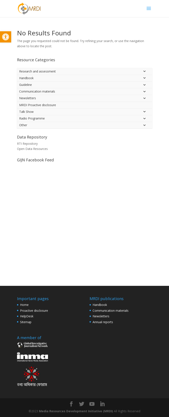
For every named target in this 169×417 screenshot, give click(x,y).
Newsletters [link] (101, 316)
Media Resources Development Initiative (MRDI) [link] (76, 411)
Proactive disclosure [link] (34, 310)
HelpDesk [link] (26, 316)
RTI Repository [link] (27, 144)
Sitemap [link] (25, 322)
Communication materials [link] (111, 310)
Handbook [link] (100, 305)
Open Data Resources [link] (32, 149)
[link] (5, 36)
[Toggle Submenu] (144, 71)
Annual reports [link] (103, 322)
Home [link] (24, 305)
